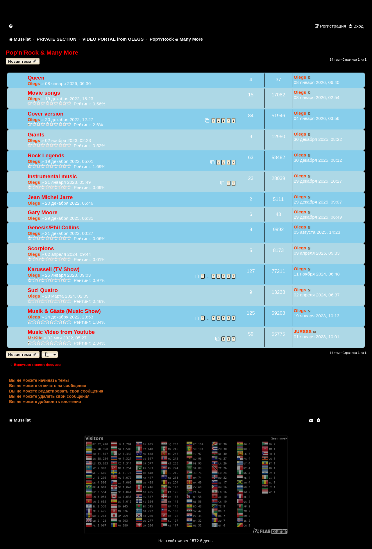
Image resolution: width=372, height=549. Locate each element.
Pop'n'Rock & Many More (42, 52)
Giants (36, 135)
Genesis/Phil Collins (53, 227)
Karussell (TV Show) (54, 269)
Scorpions (41, 248)
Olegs (34, 83)
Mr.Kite (35, 337)
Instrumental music (52, 176)
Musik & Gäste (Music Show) (64, 311)
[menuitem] (11, 26)
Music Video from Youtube (61, 332)
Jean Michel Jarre (50, 197)
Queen (36, 78)
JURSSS (303, 331)
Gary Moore (43, 212)
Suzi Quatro (43, 290)
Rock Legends (46, 155)
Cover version (45, 114)
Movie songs (44, 93)
